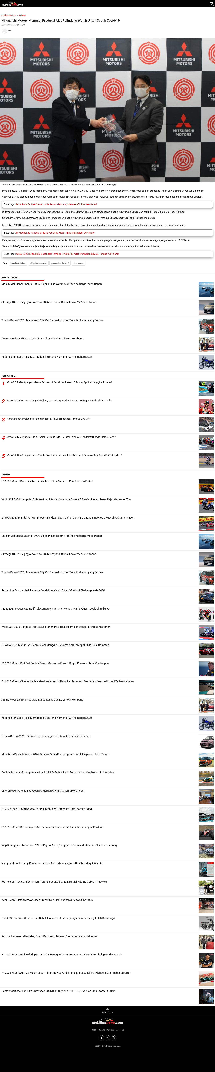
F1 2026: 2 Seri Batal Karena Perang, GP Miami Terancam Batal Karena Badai (46, 808)
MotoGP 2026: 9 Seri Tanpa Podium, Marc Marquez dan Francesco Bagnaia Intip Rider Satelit (61, 400)
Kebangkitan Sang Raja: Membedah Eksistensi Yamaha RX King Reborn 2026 (46, 356)
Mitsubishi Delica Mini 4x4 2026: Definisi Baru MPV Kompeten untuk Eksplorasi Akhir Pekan (55, 754)
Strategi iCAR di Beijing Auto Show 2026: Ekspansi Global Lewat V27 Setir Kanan (48, 302)
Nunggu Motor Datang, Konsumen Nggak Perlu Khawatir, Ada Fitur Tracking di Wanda (51, 863)
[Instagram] (113, 1037)
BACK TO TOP (107, 1011)
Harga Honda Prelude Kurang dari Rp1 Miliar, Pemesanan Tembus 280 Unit (51, 418)
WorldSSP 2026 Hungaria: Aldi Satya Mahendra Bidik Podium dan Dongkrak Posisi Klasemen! (56, 626)
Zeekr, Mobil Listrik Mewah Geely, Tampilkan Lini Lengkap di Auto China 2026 (47, 899)
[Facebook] (101, 1037)
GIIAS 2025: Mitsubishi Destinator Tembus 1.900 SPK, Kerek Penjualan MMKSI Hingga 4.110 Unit (67, 253)
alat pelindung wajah (38, 263)
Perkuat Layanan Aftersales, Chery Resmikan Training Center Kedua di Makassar (49, 936)
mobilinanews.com (8, 15)
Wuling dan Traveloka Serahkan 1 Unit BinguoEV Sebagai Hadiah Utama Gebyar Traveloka (54, 881)
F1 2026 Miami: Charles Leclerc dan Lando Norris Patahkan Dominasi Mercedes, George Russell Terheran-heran (67, 681)
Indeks (94, 1030)
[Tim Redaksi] (107, 30)
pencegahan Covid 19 (60, 263)
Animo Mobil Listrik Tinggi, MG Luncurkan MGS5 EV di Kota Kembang (42, 338)
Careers (102, 1030)
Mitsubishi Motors (18, 263)
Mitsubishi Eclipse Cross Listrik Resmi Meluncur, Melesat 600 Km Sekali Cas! (56, 204)
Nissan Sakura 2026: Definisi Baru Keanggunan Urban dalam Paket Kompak (46, 736)
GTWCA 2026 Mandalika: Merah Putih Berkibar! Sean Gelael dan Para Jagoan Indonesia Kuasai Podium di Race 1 (68, 517)
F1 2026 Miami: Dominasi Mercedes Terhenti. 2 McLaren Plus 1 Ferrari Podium (47, 481)
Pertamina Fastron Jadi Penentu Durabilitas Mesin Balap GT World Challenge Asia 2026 (53, 590)
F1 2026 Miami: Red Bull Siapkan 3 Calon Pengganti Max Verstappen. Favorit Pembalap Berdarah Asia (61, 954)
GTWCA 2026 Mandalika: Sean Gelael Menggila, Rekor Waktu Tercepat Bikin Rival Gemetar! (55, 645)
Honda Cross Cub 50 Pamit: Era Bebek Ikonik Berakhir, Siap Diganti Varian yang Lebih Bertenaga (58, 918)
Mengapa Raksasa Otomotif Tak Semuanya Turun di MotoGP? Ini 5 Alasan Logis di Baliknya (55, 608)
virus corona (78, 263)
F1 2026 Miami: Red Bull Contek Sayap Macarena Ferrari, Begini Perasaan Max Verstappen (55, 663)
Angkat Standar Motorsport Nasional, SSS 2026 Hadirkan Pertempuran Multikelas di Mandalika (57, 772)
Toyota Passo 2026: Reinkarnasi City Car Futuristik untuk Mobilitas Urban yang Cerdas (52, 320)
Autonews (22, 15)
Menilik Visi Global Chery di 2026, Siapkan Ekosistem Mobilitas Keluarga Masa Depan (51, 283)
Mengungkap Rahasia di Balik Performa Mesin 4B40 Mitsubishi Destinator (55, 232)
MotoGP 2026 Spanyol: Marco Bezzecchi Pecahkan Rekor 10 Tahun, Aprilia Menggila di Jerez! (62, 382)
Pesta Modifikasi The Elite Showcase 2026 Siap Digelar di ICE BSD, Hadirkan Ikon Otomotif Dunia (58, 990)
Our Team (110, 1030)
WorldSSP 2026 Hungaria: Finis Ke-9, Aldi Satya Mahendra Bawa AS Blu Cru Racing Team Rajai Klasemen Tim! (66, 499)
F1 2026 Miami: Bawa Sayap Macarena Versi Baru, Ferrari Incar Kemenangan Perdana (52, 827)
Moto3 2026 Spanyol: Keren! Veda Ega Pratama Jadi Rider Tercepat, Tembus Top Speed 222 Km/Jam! (67, 455)
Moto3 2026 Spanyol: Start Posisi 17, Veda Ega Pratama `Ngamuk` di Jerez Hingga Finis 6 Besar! (64, 437)
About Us (120, 1030)
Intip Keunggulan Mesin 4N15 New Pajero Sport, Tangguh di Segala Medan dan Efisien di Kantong (59, 845)
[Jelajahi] (211, 4)
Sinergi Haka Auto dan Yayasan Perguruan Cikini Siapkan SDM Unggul (42, 790)
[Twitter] (107, 1037)
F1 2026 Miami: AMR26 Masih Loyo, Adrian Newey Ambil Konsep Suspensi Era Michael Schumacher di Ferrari (66, 972)
